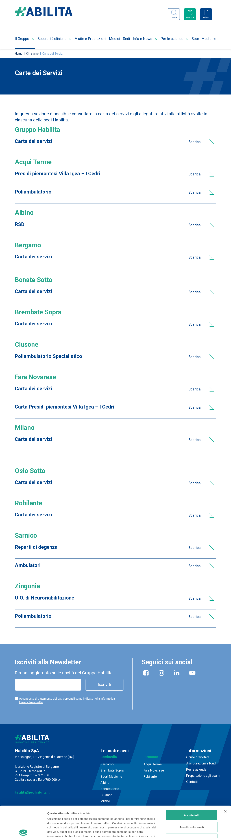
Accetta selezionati (191, 794)
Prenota (190, 17)
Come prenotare (198, 757)
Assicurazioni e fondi (201, 763)
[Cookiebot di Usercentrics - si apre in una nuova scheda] (23, 831)
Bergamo (107, 764)
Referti (206, 17)
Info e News (142, 38)
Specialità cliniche (52, 38)
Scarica (194, 142)
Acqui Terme (152, 764)
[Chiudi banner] (225, 779)
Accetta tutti (192, 782)
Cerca (174, 17)
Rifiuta (192, 806)
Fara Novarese (153, 770)
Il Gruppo (22, 38)
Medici (114, 38)
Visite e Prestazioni (90, 38)
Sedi (126, 38)
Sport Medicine (204, 38)
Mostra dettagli (190, 830)
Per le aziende (172, 38)
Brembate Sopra (112, 770)
